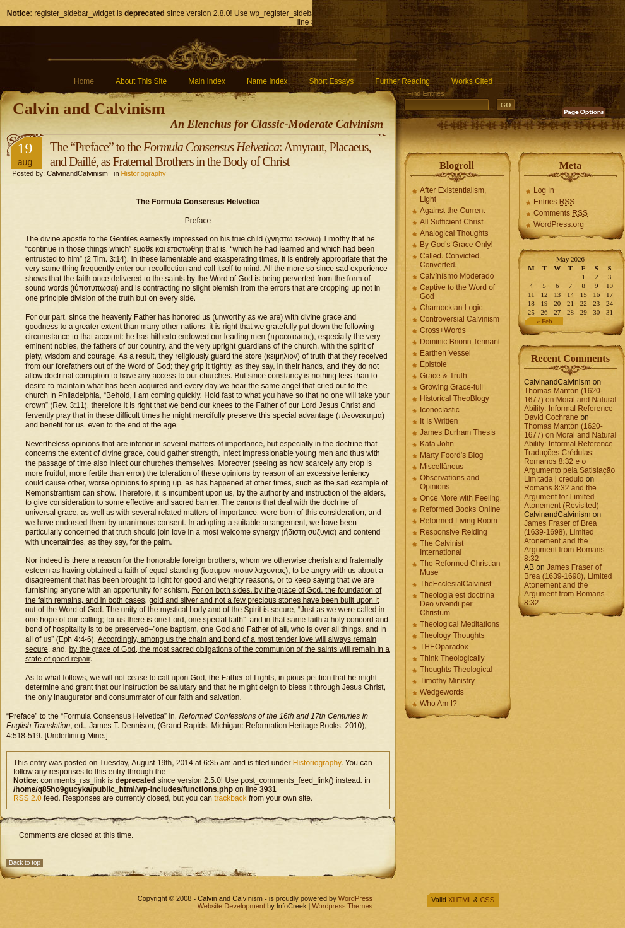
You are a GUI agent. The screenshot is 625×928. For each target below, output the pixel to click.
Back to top (24, 862)
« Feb (544, 321)
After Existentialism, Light (453, 195)
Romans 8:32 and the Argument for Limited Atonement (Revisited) (561, 497)
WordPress (355, 898)
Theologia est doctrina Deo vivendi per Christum (457, 604)
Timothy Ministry (447, 680)
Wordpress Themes (342, 906)
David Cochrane (551, 417)
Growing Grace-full (451, 387)
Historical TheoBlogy (454, 398)
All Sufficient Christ (451, 222)
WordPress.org (558, 224)
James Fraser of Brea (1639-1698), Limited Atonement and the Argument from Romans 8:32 (564, 541)
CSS (487, 899)
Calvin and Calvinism (89, 109)
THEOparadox (444, 646)
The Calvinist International (441, 548)
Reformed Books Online (460, 509)
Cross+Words (443, 330)
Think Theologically (452, 658)
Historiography (143, 173)
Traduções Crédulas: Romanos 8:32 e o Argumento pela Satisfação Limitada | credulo (569, 466)
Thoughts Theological (456, 669)
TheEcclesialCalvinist (455, 583)
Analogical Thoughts (454, 233)
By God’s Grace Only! (456, 244)
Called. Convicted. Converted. (450, 260)
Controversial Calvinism (459, 319)
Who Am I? (438, 703)
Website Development (231, 906)
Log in (543, 190)
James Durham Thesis (458, 432)
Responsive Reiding (453, 532)
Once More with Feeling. (461, 498)
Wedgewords (442, 692)
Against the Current (452, 210)
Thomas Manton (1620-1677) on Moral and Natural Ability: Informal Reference (570, 399)
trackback (230, 798)
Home (84, 81)
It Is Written (439, 421)
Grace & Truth (443, 375)
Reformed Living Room (458, 520)
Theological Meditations (459, 624)
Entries (553, 201)
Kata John (437, 443)
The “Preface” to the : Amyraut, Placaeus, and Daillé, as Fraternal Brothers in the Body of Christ (210, 154)
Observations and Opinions (449, 482)
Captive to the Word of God (457, 292)
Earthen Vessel (445, 353)
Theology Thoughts (452, 635)
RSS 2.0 (27, 798)
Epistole (433, 364)
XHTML (460, 899)
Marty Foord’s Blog (451, 455)
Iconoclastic (440, 409)
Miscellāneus (441, 466)
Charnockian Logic (451, 307)
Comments (560, 213)
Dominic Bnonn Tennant (460, 341)
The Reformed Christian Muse (460, 568)
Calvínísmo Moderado (457, 276)
